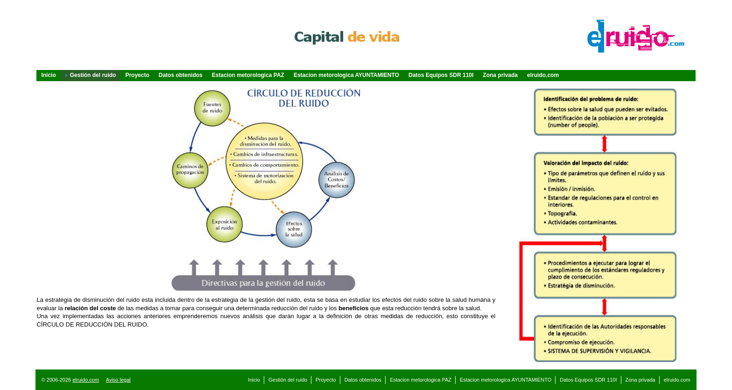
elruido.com (85, 380)
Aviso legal (118, 380)
